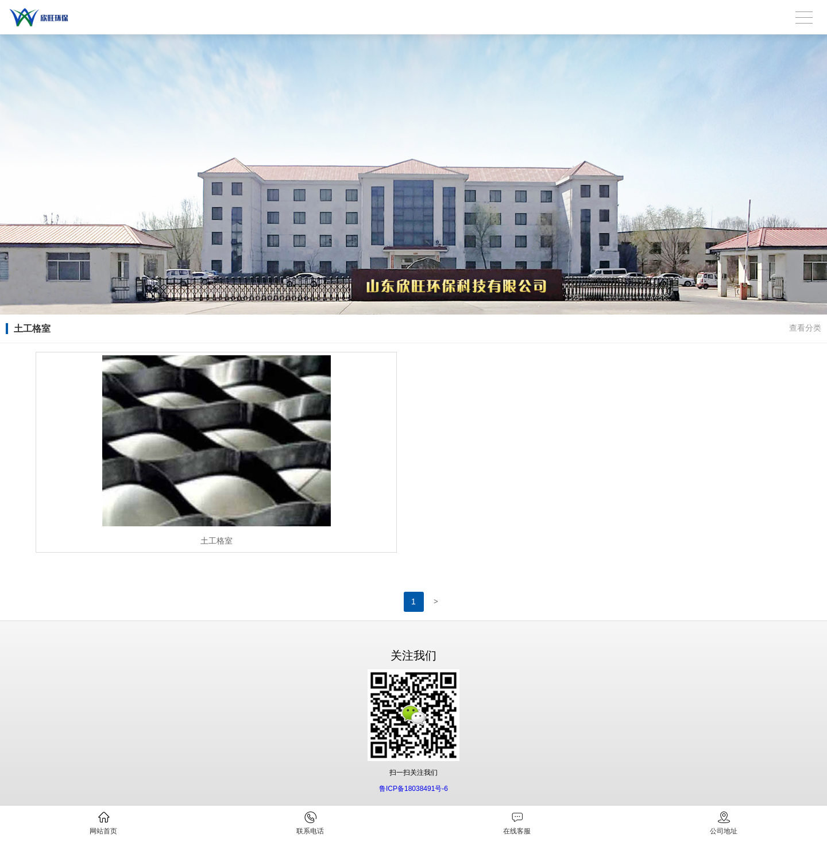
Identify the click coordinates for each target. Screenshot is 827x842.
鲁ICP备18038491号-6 (413, 789)
